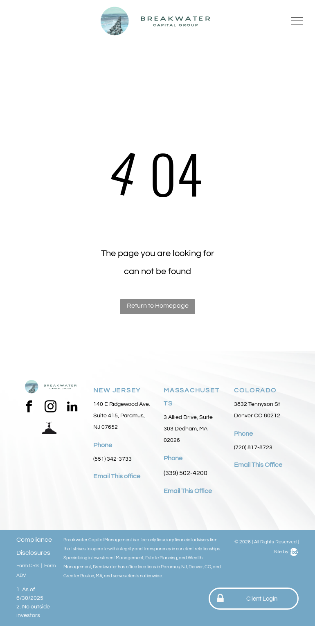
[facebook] (29, 408)
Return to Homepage (158, 305)
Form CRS (27, 565)
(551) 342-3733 (112, 459)
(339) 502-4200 (185, 473)
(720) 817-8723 (253, 447)
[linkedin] (72, 408)
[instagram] (50, 408)
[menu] (297, 21)
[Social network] (49, 428)
